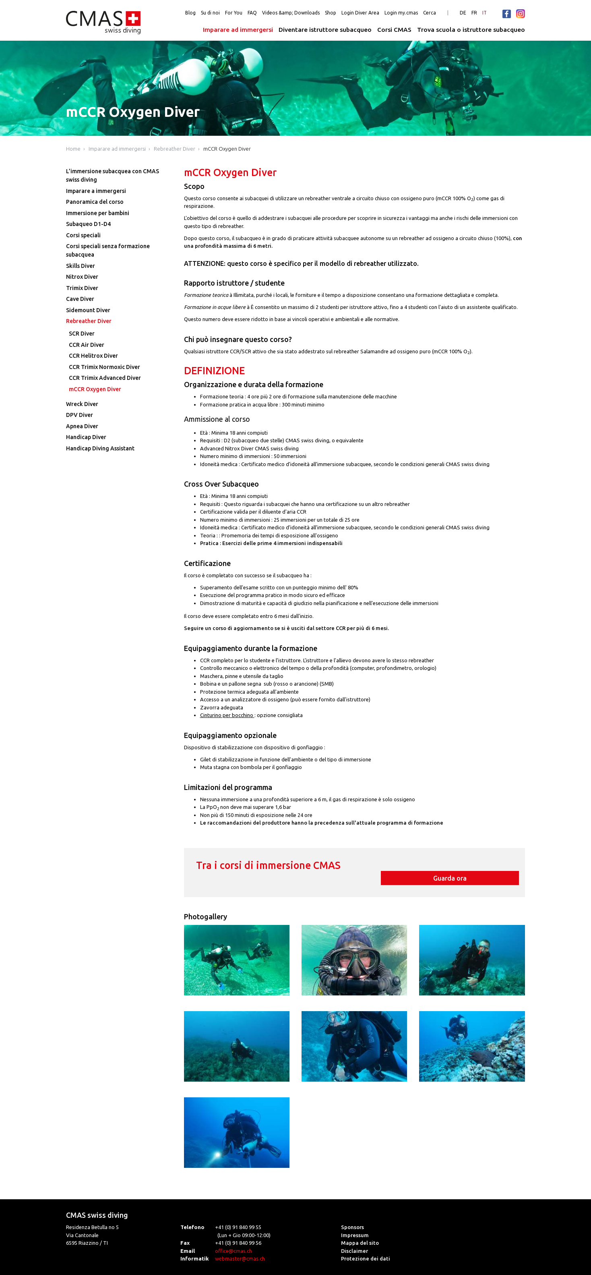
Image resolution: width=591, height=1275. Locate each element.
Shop (330, 12)
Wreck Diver (82, 404)
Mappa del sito (360, 1232)
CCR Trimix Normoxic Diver (104, 367)
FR (474, 12)
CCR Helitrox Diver (93, 355)
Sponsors (352, 1216)
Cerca (429, 12)
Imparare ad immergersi (238, 29)
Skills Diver (80, 266)
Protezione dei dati (365, 1247)
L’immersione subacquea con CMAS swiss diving (112, 175)
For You (233, 12)
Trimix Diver (82, 288)
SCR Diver (82, 333)
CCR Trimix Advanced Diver (105, 378)
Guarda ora (464, 867)
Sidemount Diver (88, 310)
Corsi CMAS (394, 29)
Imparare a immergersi (96, 191)
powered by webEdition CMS (563, 1272)
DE (463, 12)
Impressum (355, 1224)
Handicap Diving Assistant (100, 448)
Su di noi (210, 12)
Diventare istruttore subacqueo (325, 29)
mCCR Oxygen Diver (227, 148)
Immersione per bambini (97, 213)
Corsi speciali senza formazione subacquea (108, 250)
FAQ (252, 12)
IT (484, 12)
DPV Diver (79, 415)
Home (73, 148)
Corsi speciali (83, 235)
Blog (190, 12)
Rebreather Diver (174, 148)
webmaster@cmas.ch (240, 1247)
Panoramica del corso (95, 202)
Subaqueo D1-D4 (88, 224)
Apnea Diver (82, 426)
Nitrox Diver (82, 277)
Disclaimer (354, 1239)
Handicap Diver (86, 437)
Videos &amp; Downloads (291, 12)
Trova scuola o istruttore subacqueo (471, 29)
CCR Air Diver (86, 345)
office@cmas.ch (233, 1239)
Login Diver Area (360, 12)
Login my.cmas (401, 12)
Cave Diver (80, 299)
